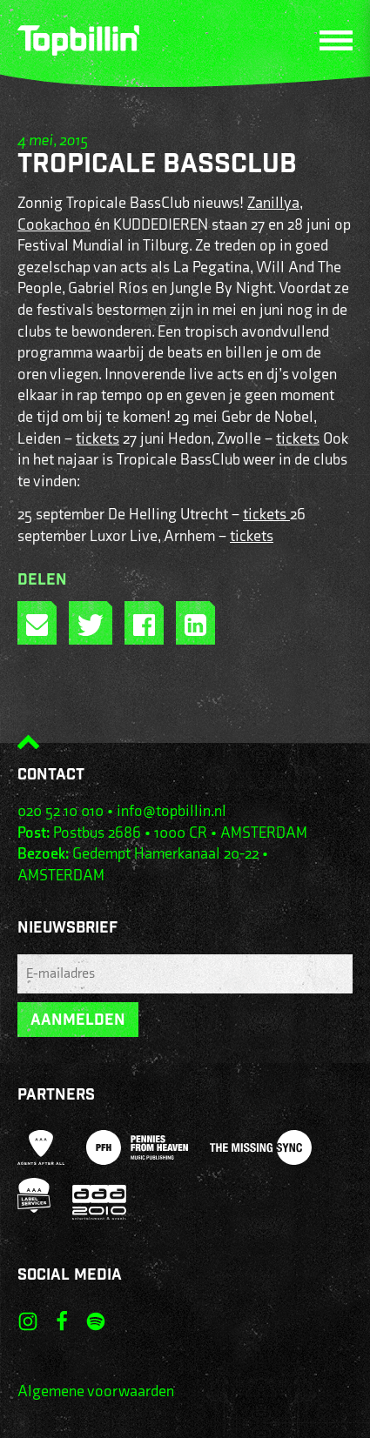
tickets (97, 439)
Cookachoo (54, 225)
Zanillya (273, 203)
